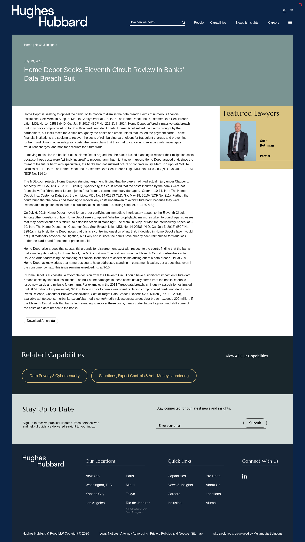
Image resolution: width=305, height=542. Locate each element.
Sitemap (197, 533)
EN (284, 9)
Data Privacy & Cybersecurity (55, 375)
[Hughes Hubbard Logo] (49, 16)
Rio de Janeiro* (138, 503)
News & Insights (247, 22)
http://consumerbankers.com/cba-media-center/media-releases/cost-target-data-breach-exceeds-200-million (114, 298)
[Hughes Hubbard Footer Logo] (43, 465)
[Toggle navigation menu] (290, 21)
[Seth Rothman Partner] (256, 141)
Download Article (38, 320)
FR (291, 9)
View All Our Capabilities (247, 356)
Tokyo (130, 494)
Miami (130, 485)
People (199, 22)
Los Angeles (95, 503)
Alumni (211, 503)
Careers (273, 22)
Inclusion (175, 503)
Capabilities (218, 22)
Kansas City (95, 494)
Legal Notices (108, 533)
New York (93, 476)
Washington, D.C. (99, 485)
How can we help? (157, 22)
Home (28, 45)
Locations (213, 494)
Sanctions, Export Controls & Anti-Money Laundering (144, 375)
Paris (130, 476)
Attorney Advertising (134, 533)
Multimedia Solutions (268, 533)
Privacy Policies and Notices (169, 533)
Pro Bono (213, 476)
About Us (213, 485)
